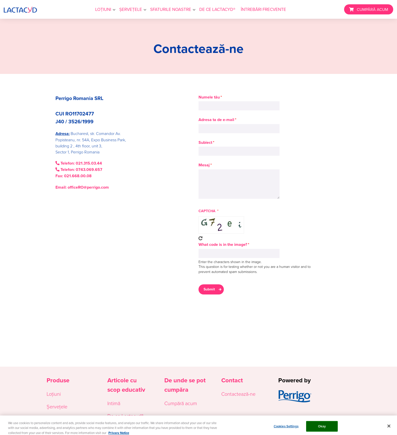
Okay (322, 428)
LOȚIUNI (103, 9)
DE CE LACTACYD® (217, 9)
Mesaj (204, 165)
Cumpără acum (180, 403)
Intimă (113, 403)
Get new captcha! (200, 238)
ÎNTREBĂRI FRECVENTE (263, 9)
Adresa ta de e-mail (216, 120)
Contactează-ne (238, 393)
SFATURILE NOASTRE (170, 9)
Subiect (205, 142)
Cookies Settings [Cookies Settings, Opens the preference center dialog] (286, 428)
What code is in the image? (222, 244)
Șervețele (57, 406)
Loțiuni (54, 393)
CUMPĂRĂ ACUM (372, 9)
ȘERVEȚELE (130, 9)
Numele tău (209, 97)
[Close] (388, 428)
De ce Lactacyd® (125, 415)
